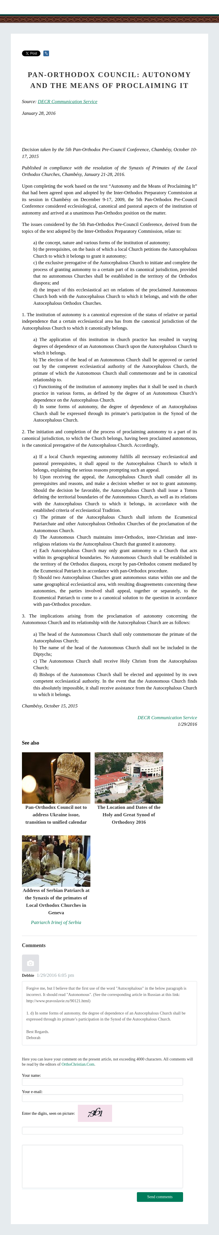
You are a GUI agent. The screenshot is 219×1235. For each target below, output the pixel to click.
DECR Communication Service (68, 101)
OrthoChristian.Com (78, 1064)
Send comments (160, 1197)
